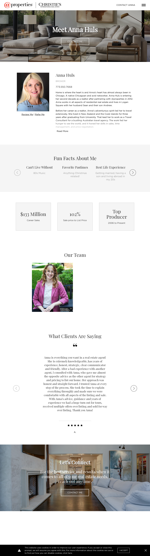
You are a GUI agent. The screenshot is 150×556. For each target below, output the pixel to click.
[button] (146, 550)
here (70, 553)
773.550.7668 (64, 86)
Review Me (27, 114)
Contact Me (75, 41)
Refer (39, 114)
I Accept (123, 550)
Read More (62, 131)
